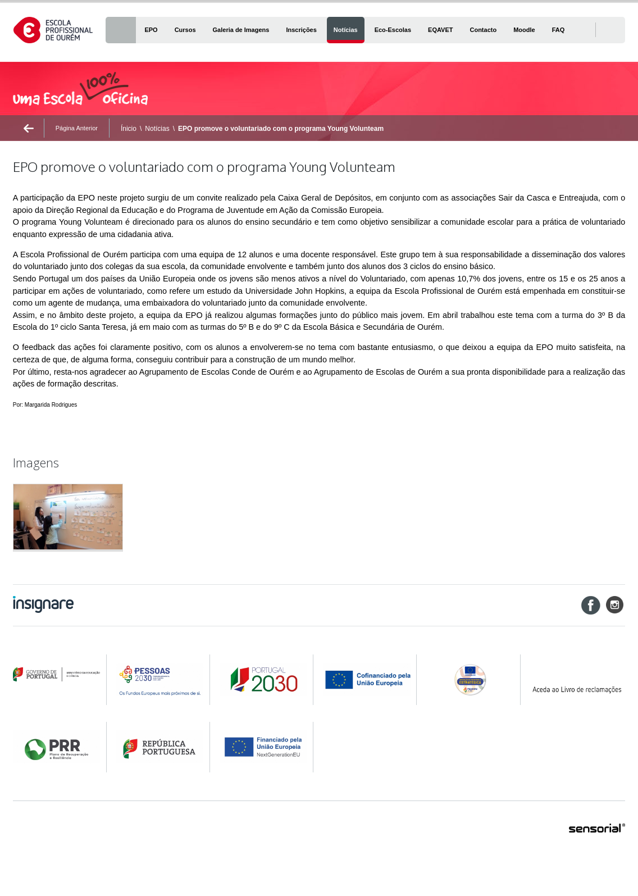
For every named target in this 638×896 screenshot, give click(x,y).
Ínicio (128, 129)
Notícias (157, 129)
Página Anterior (77, 128)
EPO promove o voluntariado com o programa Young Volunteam (281, 129)
